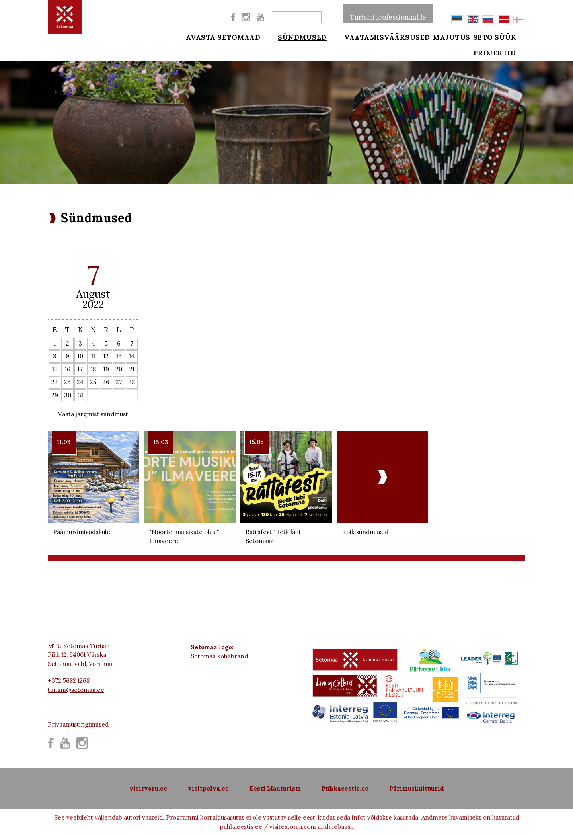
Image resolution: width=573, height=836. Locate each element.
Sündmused (297, 36)
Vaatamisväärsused (378, 36)
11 (93, 356)
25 (93, 382)
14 (131, 356)
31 (80, 395)
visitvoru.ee (148, 788)
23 (67, 382)
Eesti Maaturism (275, 788)
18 (93, 369)
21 (131, 369)
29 (54, 395)
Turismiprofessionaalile (388, 13)
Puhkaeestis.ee (345, 788)
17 (80, 369)
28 (132, 382)
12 (106, 356)
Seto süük (504, 36)
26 (106, 382)
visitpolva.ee (208, 788)
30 (67, 395)
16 (67, 369)
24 (80, 382)
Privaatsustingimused (78, 724)
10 (80, 356)
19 (106, 369)
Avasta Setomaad (223, 36)
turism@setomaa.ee (76, 689)
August (93, 294)
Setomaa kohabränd (219, 656)
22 (54, 382)
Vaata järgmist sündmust (93, 414)
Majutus (451, 36)
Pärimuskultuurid (416, 788)
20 (118, 369)
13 (119, 356)
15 (54, 369)
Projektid (504, 56)
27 (119, 382)
